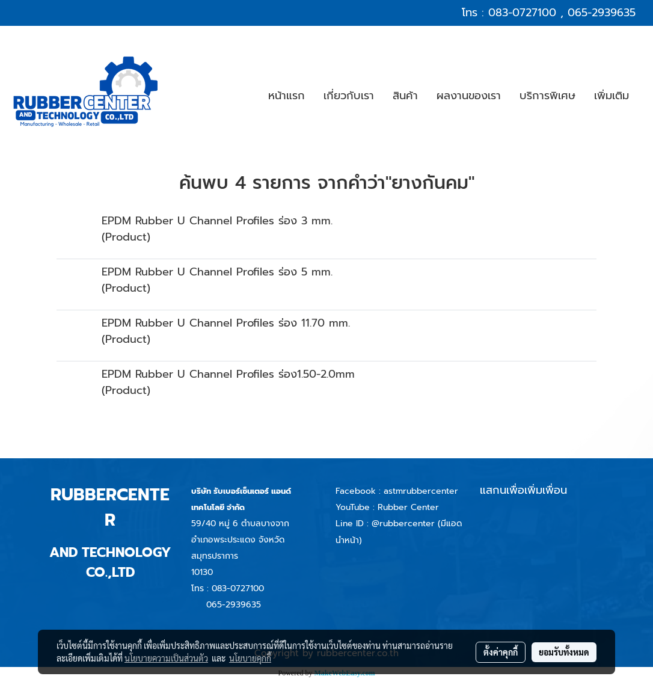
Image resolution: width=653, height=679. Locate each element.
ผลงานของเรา (469, 95)
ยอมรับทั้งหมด (564, 652)
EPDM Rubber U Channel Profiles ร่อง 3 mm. (217, 220)
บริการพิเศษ (547, 95)
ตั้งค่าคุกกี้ (500, 652)
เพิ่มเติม (611, 95)
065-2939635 (602, 12)
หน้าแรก (286, 95)
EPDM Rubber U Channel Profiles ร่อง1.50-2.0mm (228, 374)
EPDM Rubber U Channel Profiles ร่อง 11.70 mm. (226, 323)
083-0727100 (522, 12)
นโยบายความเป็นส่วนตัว (166, 658)
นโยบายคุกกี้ (250, 658)
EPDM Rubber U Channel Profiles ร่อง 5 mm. (217, 271)
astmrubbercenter (421, 491)
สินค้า (405, 95)
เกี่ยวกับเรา (348, 95)
